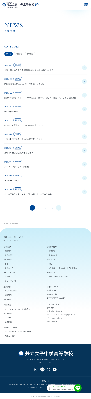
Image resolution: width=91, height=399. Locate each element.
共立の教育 (52, 246)
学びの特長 (53, 255)
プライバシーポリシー (55, 318)
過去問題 (8, 322)
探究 (50, 264)
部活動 (7, 276)
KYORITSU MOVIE (56, 298)
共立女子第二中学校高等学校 (46, 384)
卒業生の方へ (53, 290)
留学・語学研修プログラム (59, 276)
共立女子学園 (13, 384)
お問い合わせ (52, 321)
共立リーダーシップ (10, 240)
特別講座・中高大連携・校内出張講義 (63, 268)
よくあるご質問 (53, 304)
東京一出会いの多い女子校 (13, 237)
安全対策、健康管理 (54, 311)
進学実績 (8, 295)
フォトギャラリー (11, 281)
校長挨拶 (8, 251)
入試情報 (19, 54)
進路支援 (7, 286)
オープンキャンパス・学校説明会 (17, 309)
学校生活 (30, 54)
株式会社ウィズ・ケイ (35, 388)
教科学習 (52, 259)
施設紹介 (8, 259)
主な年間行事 (10, 272)
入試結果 (8, 317)
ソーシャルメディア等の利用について (61, 315)
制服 (6, 264)
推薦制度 (8, 299)
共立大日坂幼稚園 (63, 384)
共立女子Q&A (10, 336)
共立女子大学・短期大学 (27, 384)
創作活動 (52, 272)
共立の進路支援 (11, 290)
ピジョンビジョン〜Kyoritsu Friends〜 (19, 331)
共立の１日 (9, 268)
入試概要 (8, 313)
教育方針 (52, 251)
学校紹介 (7, 246)
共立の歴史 (9, 255)
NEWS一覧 (52, 294)
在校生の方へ (53, 286)
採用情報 (50, 308)
